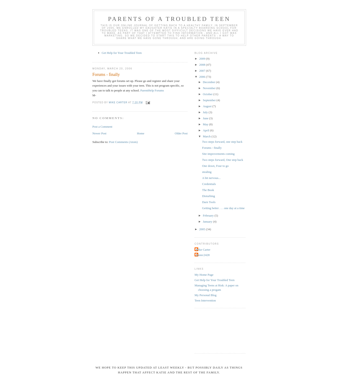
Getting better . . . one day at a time (223, 208)
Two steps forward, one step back (222, 141)
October (208, 94)
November (209, 88)
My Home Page (204, 274)
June (206, 118)
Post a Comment (102, 126)
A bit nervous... (211, 178)
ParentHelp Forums (152, 90)
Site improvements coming (218, 153)
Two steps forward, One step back (222, 160)
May (206, 124)
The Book (208, 190)
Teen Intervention (205, 300)
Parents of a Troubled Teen (169, 19)
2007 (202, 70)
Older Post (181, 133)
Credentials (209, 184)
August (207, 106)
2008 (202, 64)
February (208, 215)
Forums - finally (212, 147)
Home (140, 133)
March (207, 136)
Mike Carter (203, 249)
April (206, 130)
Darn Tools (208, 202)
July (206, 112)
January (208, 221)
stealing (206, 172)
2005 (202, 229)
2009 (202, 58)
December (209, 82)
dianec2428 (203, 255)
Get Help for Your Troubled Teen (122, 53)
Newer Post (99, 133)
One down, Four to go (215, 166)
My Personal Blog (206, 295)
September (210, 100)
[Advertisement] (215, 330)
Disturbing (208, 196)
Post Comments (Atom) (123, 142)
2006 (202, 76)
